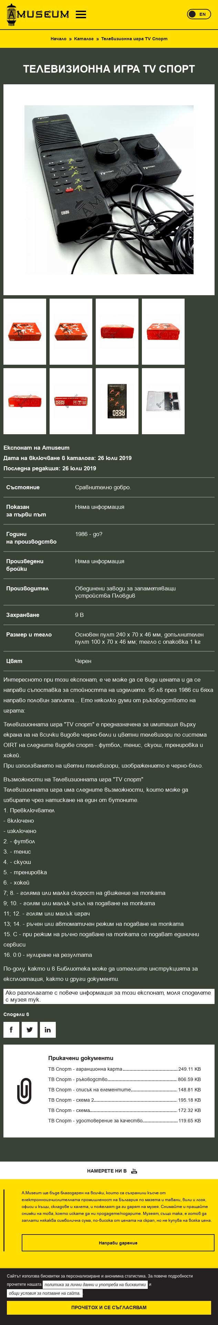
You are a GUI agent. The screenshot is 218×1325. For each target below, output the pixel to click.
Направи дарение (118, 1243)
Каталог (84, 39)
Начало (58, 39)
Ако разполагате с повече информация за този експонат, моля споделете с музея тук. (108, 996)
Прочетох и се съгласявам (109, 1307)
